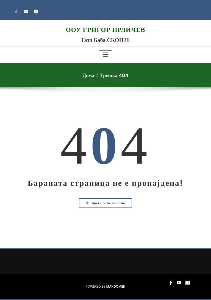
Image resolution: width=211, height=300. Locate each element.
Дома (88, 75)
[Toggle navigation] (105, 54)
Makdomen (116, 286)
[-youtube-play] (26, 12)
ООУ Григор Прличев (105, 29)
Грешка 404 (114, 75)
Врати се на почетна (105, 203)
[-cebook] (16, 12)
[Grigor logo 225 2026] (105, 23)
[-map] (36, 12)
